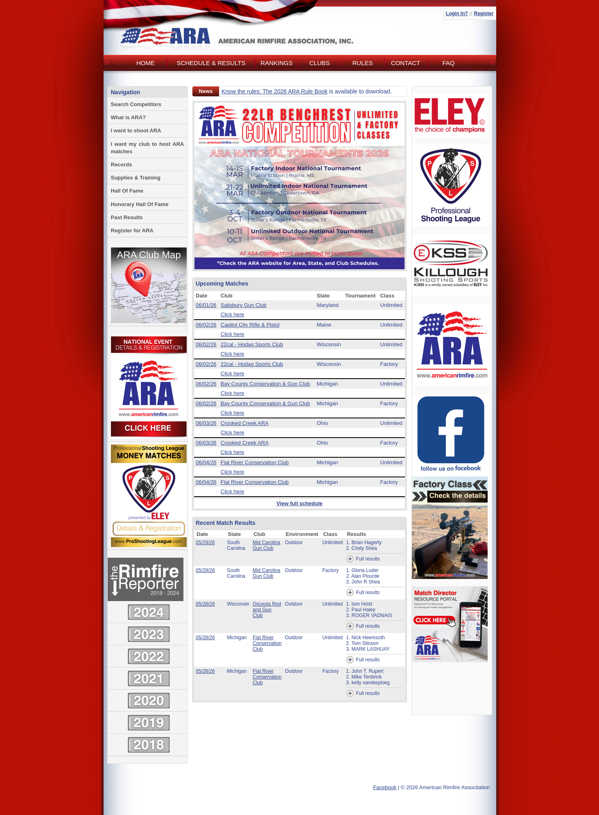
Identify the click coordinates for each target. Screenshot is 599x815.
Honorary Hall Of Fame (140, 204)
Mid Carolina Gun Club (266, 545)
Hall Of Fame (127, 191)
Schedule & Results (210, 62)
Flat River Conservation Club (255, 462)
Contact (405, 62)
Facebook (384, 787)
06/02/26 (206, 325)
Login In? (457, 13)
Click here (232, 314)
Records (121, 164)
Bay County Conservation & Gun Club (265, 384)
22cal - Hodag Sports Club (252, 344)
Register (483, 13)
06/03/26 (206, 423)
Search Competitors (136, 104)
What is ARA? (128, 117)
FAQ (448, 62)
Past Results (127, 217)
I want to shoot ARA (136, 130)
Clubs (319, 62)
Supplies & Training (135, 178)
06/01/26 (206, 305)
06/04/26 (206, 462)
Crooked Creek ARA (245, 423)
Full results (363, 559)
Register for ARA (132, 230)
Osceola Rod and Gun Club (267, 609)
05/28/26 (205, 604)
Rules (362, 62)
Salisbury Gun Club (244, 305)
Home (145, 62)
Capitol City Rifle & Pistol (250, 325)
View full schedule (299, 503)
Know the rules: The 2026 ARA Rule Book (275, 91)
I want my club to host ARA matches (147, 147)
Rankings (276, 62)
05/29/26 (205, 542)
